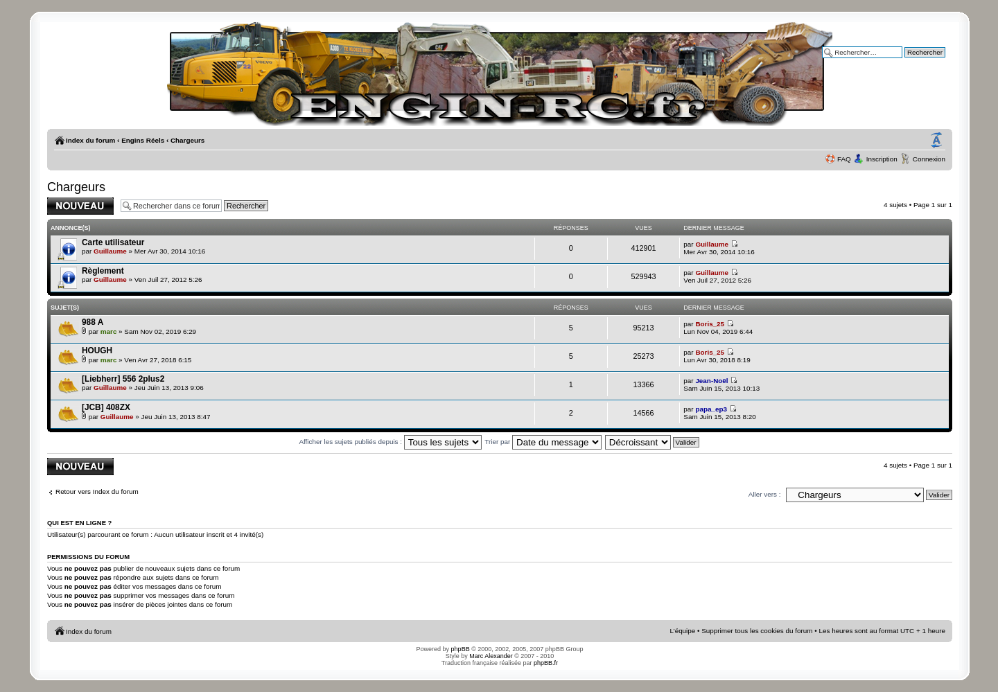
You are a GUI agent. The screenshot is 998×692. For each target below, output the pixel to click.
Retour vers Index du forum (97, 491)
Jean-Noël (711, 380)
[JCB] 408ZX (106, 407)
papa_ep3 (711, 409)
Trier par (543, 441)
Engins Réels (142, 140)
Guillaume (110, 251)
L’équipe (683, 631)
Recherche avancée (914, 62)
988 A (92, 322)
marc (108, 331)
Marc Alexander (491, 656)
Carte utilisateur (113, 242)
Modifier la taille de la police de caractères (936, 140)
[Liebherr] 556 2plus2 (123, 379)
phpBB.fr (546, 662)
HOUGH (97, 350)
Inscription (882, 159)
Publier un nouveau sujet (80, 206)
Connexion (929, 159)
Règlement (103, 271)
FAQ (844, 159)
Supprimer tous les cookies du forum (756, 631)
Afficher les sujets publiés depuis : (390, 441)
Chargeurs (187, 140)
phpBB (460, 649)
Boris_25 (709, 324)
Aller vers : (764, 494)
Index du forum (90, 140)
